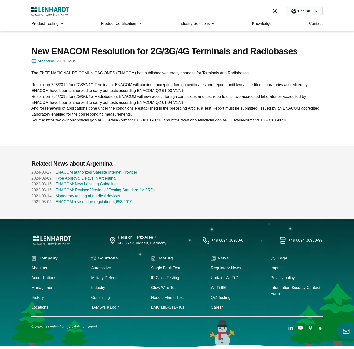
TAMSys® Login (105, 307)
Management (42, 288)
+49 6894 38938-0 (227, 240)
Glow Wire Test (164, 288)
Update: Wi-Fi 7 (224, 278)
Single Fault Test (165, 268)
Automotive (101, 268)
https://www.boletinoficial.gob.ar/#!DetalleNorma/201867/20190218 (229, 120)
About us (39, 268)
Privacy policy (283, 278)
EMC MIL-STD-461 (167, 307)
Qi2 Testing (221, 297)
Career (217, 307)
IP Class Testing (165, 278)
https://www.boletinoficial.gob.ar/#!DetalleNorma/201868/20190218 (104, 120)
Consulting (100, 297)
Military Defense (105, 278)
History (37, 297)
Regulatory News (226, 268)
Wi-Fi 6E (218, 288)
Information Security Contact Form (295, 291)
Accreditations (43, 278)
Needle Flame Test (167, 297)
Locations (39, 307)
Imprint (277, 268)
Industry (98, 288)
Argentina (45, 61)
